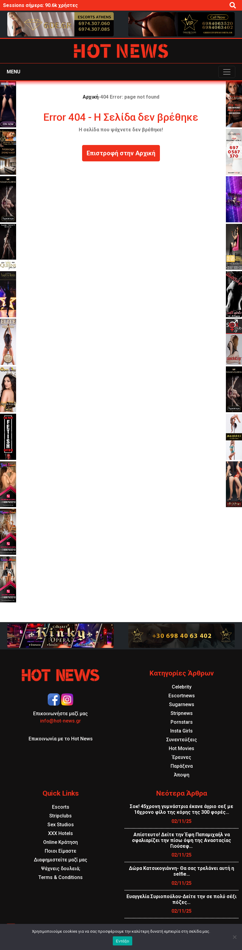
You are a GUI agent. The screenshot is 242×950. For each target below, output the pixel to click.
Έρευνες (181, 757)
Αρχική (91, 97)
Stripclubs (60, 816)
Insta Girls (181, 731)
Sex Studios (60, 824)
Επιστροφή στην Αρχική (121, 153)
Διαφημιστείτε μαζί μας (60, 860)
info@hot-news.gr (60, 721)
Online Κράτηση (60, 842)
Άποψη (181, 775)
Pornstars (182, 722)
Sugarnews (181, 704)
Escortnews (181, 696)
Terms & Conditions (60, 877)
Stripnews (182, 713)
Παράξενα (182, 766)
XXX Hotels (60, 833)
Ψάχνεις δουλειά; (60, 868)
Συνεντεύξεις (181, 740)
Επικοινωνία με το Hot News (61, 739)
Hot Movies (181, 748)
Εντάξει (122, 941)
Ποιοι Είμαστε (60, 851)
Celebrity (182, 687)
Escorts (60, 807)
